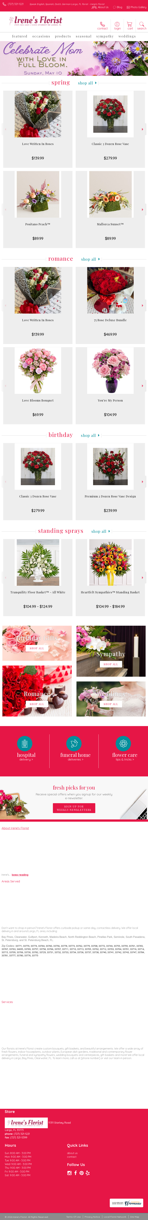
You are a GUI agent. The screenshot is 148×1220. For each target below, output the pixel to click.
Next (143, 129)
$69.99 (37, 414)
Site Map (134, 1216)
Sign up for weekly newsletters (74, 808)
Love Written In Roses (38, 144)
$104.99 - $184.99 (110, 606)
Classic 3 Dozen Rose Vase (110, 144)
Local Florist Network (115, 1216)
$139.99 (38, 158)
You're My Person (110, 400)
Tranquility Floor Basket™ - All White (37, 592)
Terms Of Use (73, 1216)
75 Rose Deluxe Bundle (110, 320)
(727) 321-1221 (16, 4)
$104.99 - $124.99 (37, 606)
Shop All (85, 82)
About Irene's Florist (15, 828)
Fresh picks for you (74, 792)
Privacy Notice (92, 1216)
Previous (5, 129)
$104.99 (110, 414)
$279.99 (110, 158)
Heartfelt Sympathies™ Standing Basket (110, 592)
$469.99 (110, 334)
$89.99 (37, 238)
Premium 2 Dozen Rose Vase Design (110, 496)
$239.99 (110, 510)
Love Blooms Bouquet (38, 400)
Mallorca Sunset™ (110, 224)
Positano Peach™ (37, 224)
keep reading (20, 874)
